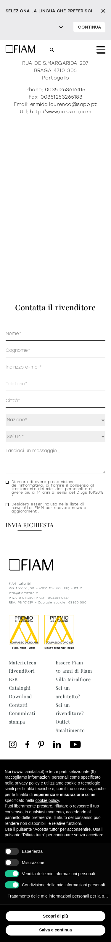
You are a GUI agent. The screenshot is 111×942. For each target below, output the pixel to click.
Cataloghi (19, 688)
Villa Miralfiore (73, 679)
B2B (13, 679)
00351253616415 (65, 89)
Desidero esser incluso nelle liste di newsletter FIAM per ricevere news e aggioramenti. (49, 507)
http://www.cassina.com (60, 112)
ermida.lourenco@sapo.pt (63, 104)
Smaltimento (70, 730)
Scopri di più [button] (55, 916)
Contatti (18, 705)
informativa (31, 485)
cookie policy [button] (47, 800)
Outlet (63, 722)
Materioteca (22, 662)
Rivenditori (22, 671)
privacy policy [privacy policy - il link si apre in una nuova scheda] (27, 783)
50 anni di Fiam (74, 671)
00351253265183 (61, 97)
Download (20, 696)
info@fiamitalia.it (23, 593)
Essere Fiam (69, 662)
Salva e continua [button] (55, 930)
